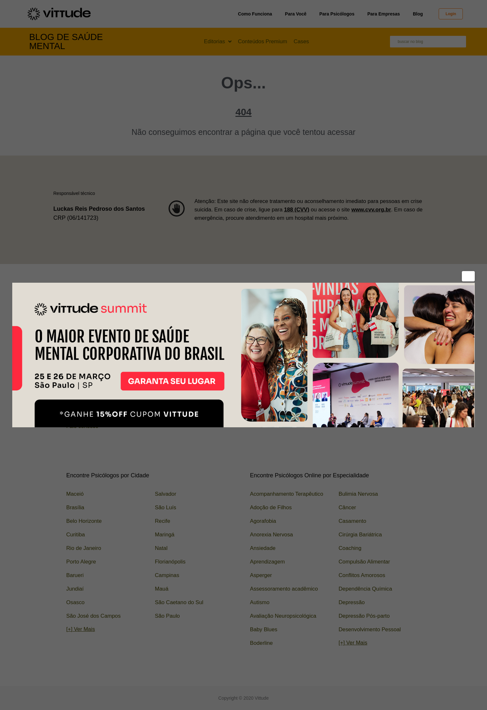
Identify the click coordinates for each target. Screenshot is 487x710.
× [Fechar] (469, 276)
